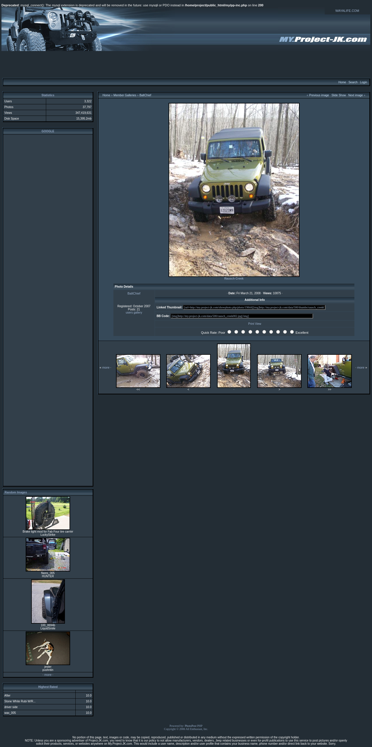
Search (353, 82)
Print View (254, 323)
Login (363, 82)
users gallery (134, 312)
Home (342, 82)
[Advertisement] (186, 64)
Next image (355, 95)
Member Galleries (124, 95)
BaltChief (145, 95)
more (47, 674)
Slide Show (338, 95)
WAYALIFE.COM (347, 10)
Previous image (319, 95)
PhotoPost (191, 725)
